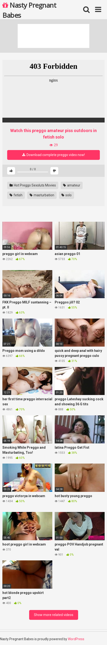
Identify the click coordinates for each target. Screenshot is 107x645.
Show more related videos (53, 615)
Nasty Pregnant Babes (29, 9)
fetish (16, 195)
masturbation (42, 195)
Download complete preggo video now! (53, 155)
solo (66, 195)
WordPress (76, 639)
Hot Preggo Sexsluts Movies (33, 185)
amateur (71, 185)
